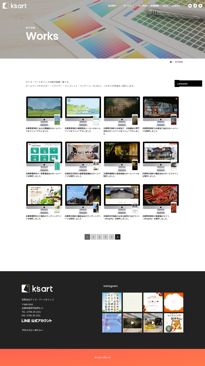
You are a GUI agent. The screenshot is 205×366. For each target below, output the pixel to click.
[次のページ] (118, 237)
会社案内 (113, 6)
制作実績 (143, 5)
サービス (128, 6)
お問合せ (177, 6)
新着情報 (155, 5)
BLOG (165, 5)
